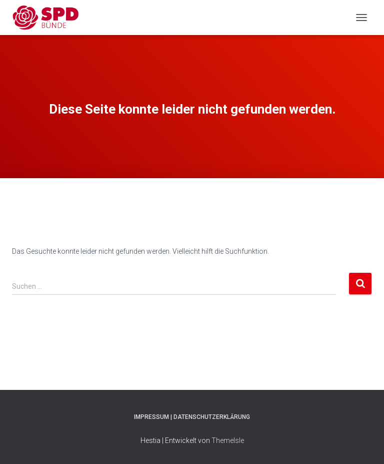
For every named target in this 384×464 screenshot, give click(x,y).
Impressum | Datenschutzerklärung (192, 416)
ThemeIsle (228, 440)
